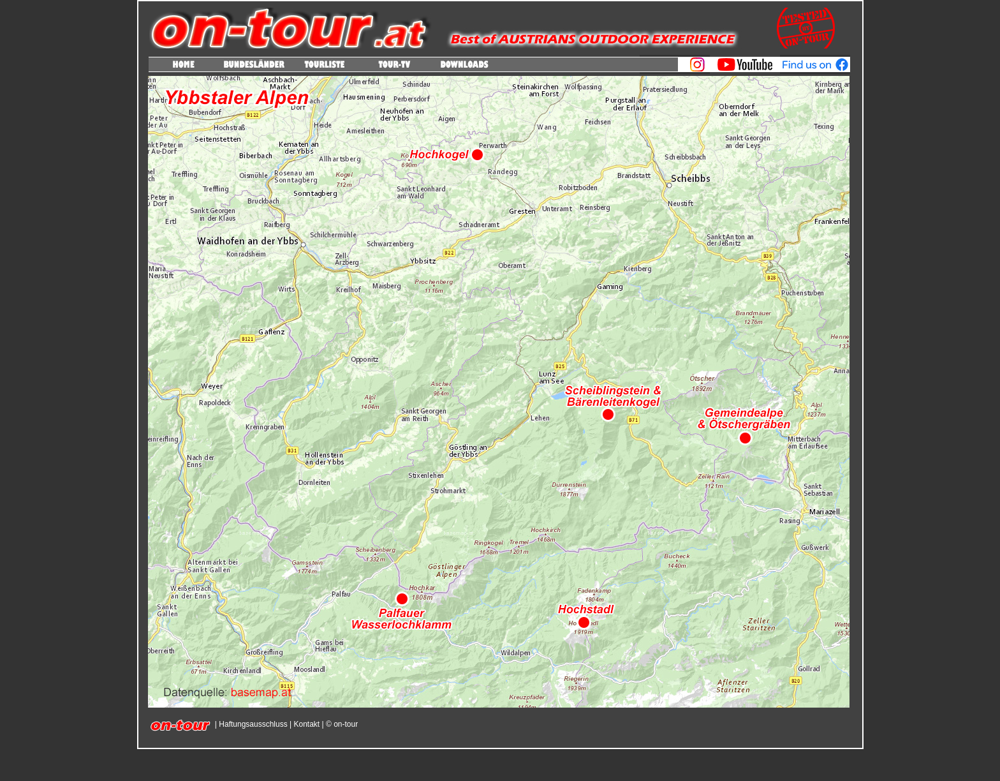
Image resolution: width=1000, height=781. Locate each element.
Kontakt (306, 724)
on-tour (345, 724)
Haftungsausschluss (253, 724)
